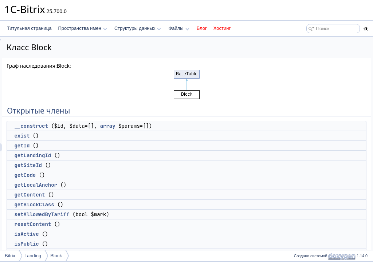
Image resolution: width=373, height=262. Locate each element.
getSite (304, 192)
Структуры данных (137, 28)
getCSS (305, 232)
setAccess (308, 168)
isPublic (117, 244)
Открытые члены (309, 40)
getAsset (306, 224)
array (199, 126)
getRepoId (308, 184)
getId (113, 145)
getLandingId (123, 155)
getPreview (308, 200)
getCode (116, 175)
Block (56, 255)
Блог (202, 28)
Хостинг (222, 28)
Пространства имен (82, 28)
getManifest (309, 216)
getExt (304, 248)
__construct (122, 126)
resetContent (123, 224)
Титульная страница (29, 28)
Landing (32, 255)
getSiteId (119, 165)
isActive (117, 234)
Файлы (178, 28)
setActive (306, 176)
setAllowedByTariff (132, 214)
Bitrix (10, 255)
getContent (120, 194)
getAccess (308, 160)
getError (305, 208)
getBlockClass (125, 204)
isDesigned (308, 152)
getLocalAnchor (126, 185)
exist (113, 135)
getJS (303, 240)
